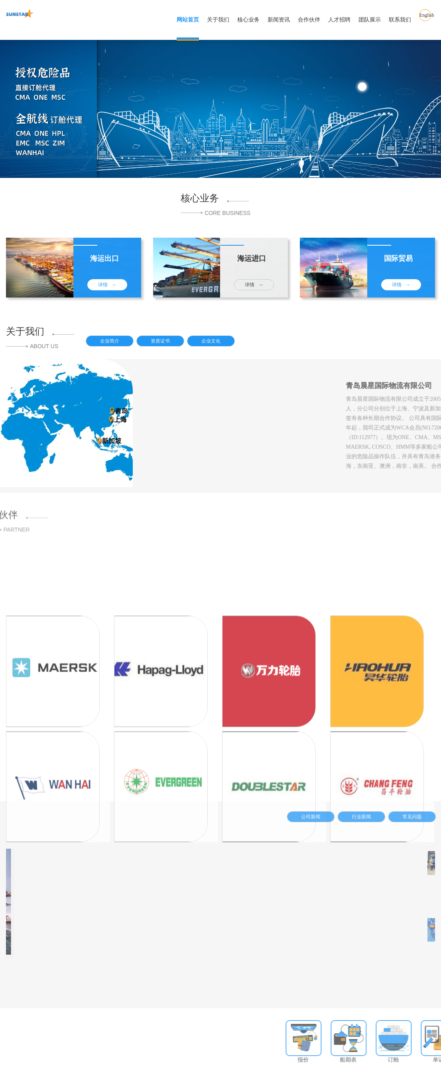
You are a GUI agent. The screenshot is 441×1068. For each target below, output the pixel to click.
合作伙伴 (309, 20)
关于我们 (218, 20)
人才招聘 (339, 20)
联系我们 (400, 20)
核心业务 (248, 20)
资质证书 (170, 344)
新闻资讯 (279, 20)
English (425, 20)
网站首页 (188, 20)
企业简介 (120, 344)
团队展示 (369, 20)
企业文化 (221, 344)
